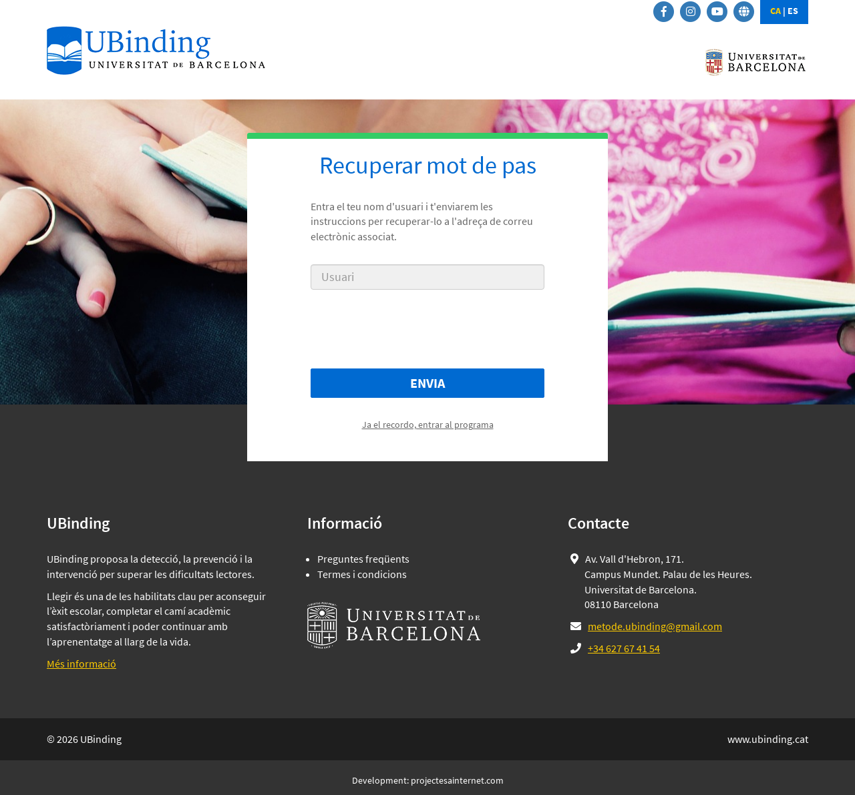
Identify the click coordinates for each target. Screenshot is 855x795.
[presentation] (427, 329)
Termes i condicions (362, 574)
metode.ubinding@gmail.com (655, 626)
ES (793, 11)
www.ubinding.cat (767, 739)
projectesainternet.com (457, 780)
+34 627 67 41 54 (624, 648)
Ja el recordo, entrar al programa (428, 425)
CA (775, 11)
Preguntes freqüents (363, 558)
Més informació (81, 663)
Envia (427, 382)
